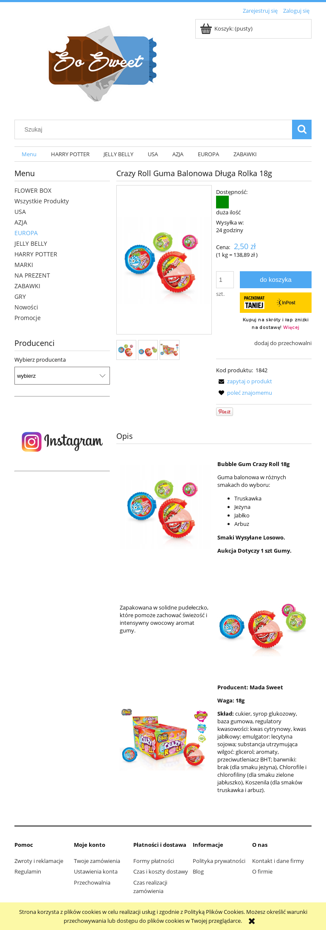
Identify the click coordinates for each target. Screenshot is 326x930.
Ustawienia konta (96, 871)
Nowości (26, 307)
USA (20, 212)
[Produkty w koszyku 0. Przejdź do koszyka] (227, 28)
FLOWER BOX (32, 190)
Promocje (27, 318)
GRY (20, 296)
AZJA (20, 222)
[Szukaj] (302, 129)
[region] (62, 442)
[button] (244, 381)
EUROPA (26, 233)
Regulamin (27, 871)
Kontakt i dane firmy (278, 861)
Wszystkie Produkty (41, 201)
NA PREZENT (32, 275)
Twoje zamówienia (97, 861)
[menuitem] (29, 154)
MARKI (23, 265)
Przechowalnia (92, 882)
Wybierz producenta (40, 359)
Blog (198, 871)
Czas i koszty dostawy (160, 871)
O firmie (262, 871)
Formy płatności (153, 861)
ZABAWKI (27, 286)
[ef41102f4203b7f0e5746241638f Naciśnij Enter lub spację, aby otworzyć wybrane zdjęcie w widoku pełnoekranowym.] (164, 260)
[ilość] (225, 279)
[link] (62, 442)
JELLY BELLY (30, 243)
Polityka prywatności (219, 861)
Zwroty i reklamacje (38, 861)
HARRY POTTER (35, 254)
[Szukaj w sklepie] (155, 129)
